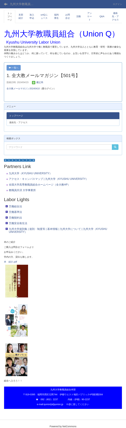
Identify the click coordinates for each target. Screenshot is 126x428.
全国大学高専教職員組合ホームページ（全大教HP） (39, 184)
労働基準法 (15, 212)
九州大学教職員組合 (23, 4)
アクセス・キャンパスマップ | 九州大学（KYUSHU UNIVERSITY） (48, 179)
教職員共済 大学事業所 (22, 190)
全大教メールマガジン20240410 (23, 88)
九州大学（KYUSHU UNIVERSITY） (30, 173)
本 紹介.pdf (10, 261)
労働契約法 (15, 217)
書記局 (37, 82)
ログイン (117, 4)
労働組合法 (15, 206)
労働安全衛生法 (18, 223)
